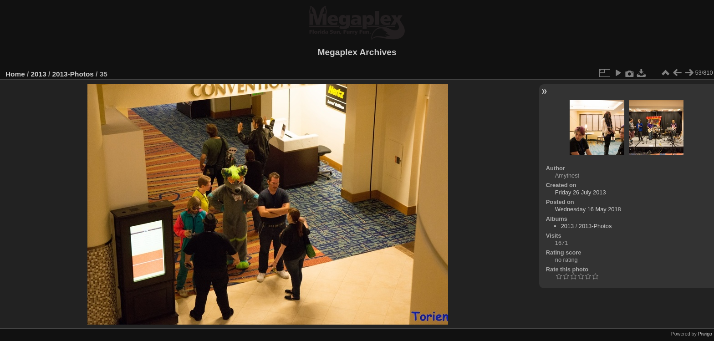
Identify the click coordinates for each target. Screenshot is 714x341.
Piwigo (705, 333)
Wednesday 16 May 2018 (588, 209)
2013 (38, 74)
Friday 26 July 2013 (580, 192)
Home (15, 74)
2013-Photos (72, 74)
